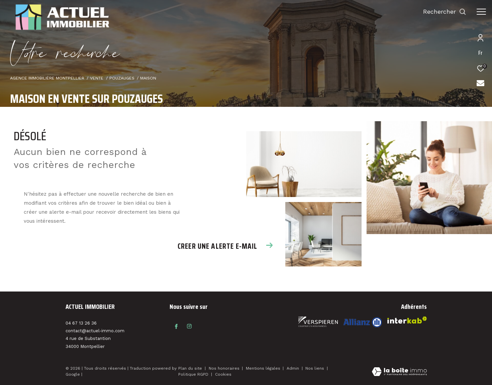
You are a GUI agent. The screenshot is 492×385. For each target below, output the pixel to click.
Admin (293, 368)
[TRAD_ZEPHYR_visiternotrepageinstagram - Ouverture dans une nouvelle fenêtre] (189, 326)
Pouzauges (121, 77)
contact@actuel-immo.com (95, 330)
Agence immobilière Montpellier (47, 77)
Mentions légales (264, 368)
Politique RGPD (193, 374)
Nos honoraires (225, 368)
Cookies (223, 374)
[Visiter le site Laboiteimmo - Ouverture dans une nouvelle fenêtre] (399, 372)
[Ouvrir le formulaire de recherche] (444, 12)
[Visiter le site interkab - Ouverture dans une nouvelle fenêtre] (362, 322)
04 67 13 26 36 (81, 323)
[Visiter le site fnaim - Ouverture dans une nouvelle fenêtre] (318, 322)
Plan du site (190, 368)
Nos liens (315, 368)
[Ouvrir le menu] (481, 11)
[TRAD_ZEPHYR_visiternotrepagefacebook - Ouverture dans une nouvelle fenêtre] (176, 326)
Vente (96, 77)
